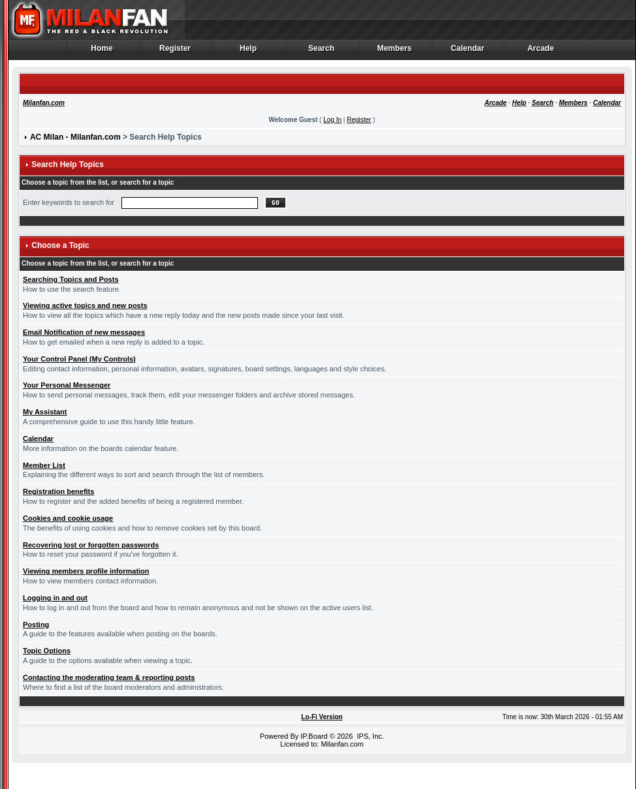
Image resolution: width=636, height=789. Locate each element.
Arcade (541, 51)
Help (248, 51)
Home (102, 51)
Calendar (468, 51)
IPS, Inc (369, 736)
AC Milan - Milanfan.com (75, 137)
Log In (332, 119)
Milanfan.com (44, 102)
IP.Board (313, 736)
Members (394, 51)
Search (321, 51)
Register (175, 51)
